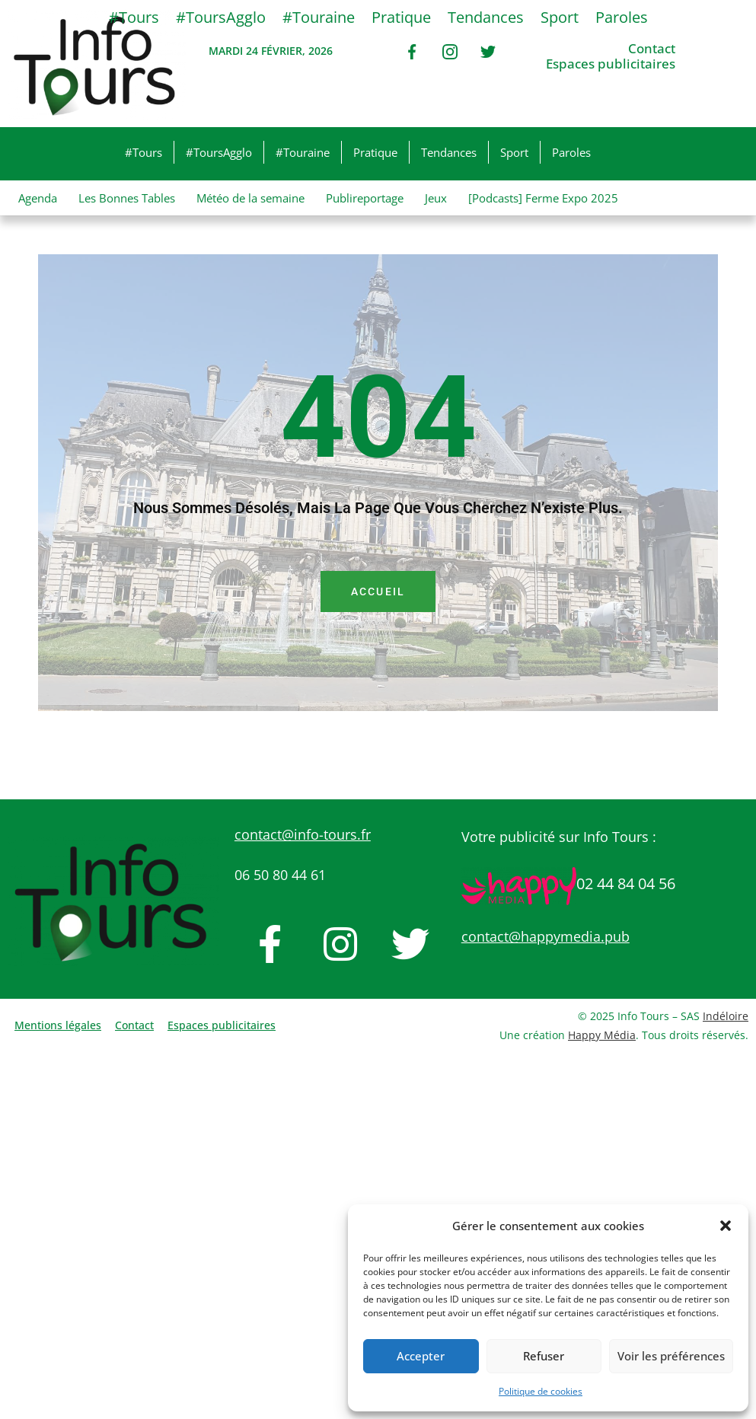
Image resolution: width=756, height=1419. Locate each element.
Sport (514, 152)
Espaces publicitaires (610, 64)
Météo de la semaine (250, 198)
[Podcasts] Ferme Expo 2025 (543, 198)
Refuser (543, 1355)
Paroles (571, 152)
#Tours (143, 152)
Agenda (37, 198)
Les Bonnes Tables (126, 198)
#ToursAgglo (219, 152)
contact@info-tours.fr (302, 834)
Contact (651, 48)
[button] (725, 1225)
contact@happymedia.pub (545, 936)
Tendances (449, 152)
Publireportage (365, 198)
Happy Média (602, 1035)
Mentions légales (57, 1025)
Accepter (421, 1355)
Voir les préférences (671, 1355)
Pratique (375, 152)
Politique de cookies (540, 1391)
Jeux (436, 198)
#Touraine (303, 152)
